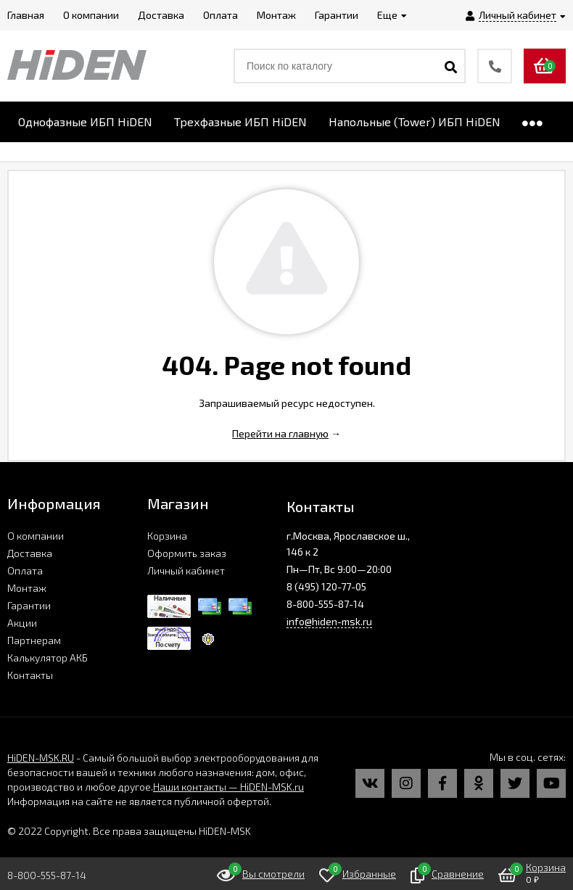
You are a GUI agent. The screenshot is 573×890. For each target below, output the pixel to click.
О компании (35, 536)
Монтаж (26, 588)
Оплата (25, 570)
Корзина (167, 536)
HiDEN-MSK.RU (40, 757)
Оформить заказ (186, 553)
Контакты (30, 675)
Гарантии (29, 605)
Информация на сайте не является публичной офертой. (139, 801)
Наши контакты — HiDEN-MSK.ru (228, 786)
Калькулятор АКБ (47, 657)
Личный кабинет (186, 570)
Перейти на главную (280, 433)
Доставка (29, 553)
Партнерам (34, 640)
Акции (22, 623)
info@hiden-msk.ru (329, 621)
